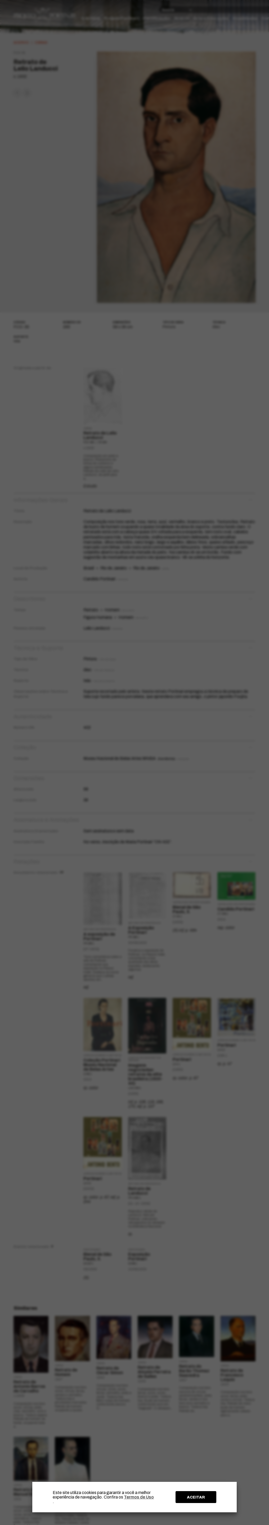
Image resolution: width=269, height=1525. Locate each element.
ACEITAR (196, 1497)
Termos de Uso (139, 1497)
